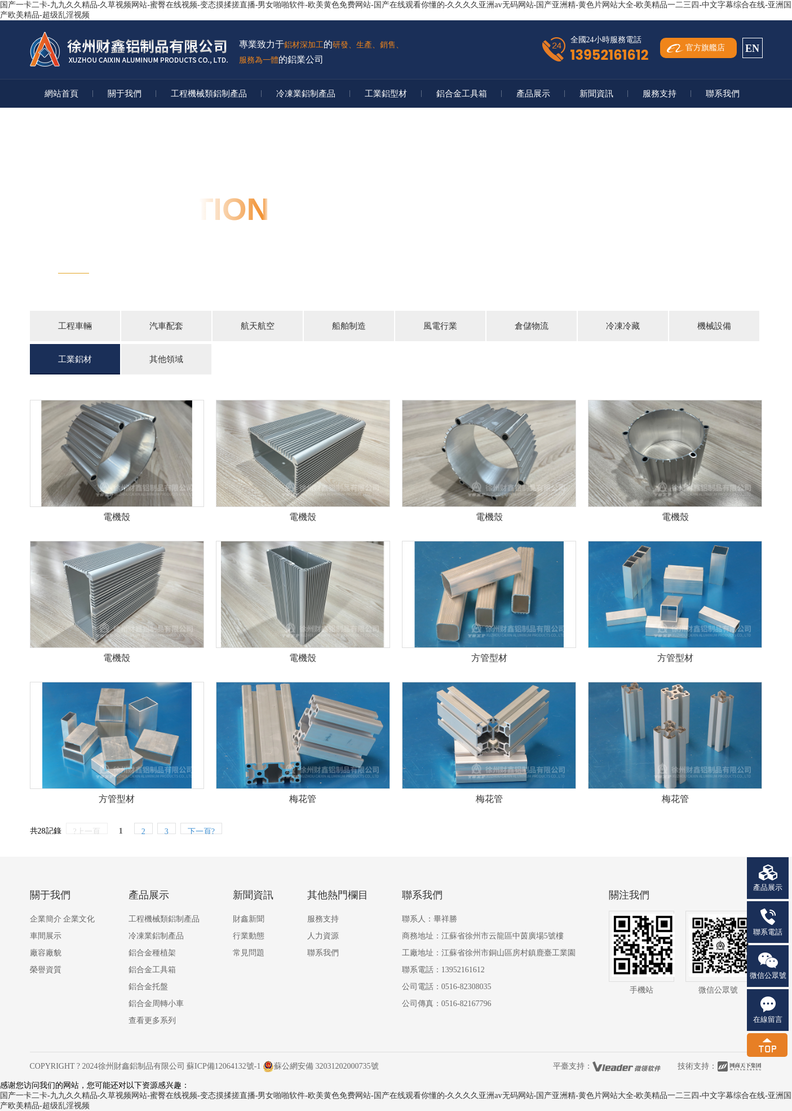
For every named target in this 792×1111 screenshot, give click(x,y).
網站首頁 (61, 93)
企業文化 (79, 919)
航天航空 (258, 325)
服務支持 (659, 93)
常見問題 (248, 953)
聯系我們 (723, 93)
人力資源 (323, 936)
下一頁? (201, 830)
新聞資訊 (596, 93)
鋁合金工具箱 (461, 93)
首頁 (157, 272)
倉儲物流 (531, 325)
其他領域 (166, 359)
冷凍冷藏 (623, 325)
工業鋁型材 (386, 93)
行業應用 (186, 272)
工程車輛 (75, 325)
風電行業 (440, 325)
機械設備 (714, 325)
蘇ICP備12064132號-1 (223, 1066)
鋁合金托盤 (148, 986)
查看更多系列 (152, 1020)
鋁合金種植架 (152, 953)
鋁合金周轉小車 (156, 1003)
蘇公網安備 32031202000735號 (321, 1066)
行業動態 (248, 936)
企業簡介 (45, 919)
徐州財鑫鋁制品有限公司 (141, 1066)
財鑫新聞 (248, 919)
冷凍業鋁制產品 (305, 93)
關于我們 (124, 93)
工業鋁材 (75, 359)
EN (752, 48)
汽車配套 (166, 325)
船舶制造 (349, 325)
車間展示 (45, 936)
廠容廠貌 (45, 953)
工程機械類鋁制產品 (209, 93)
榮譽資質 (45, 969)
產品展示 (533, 93)
